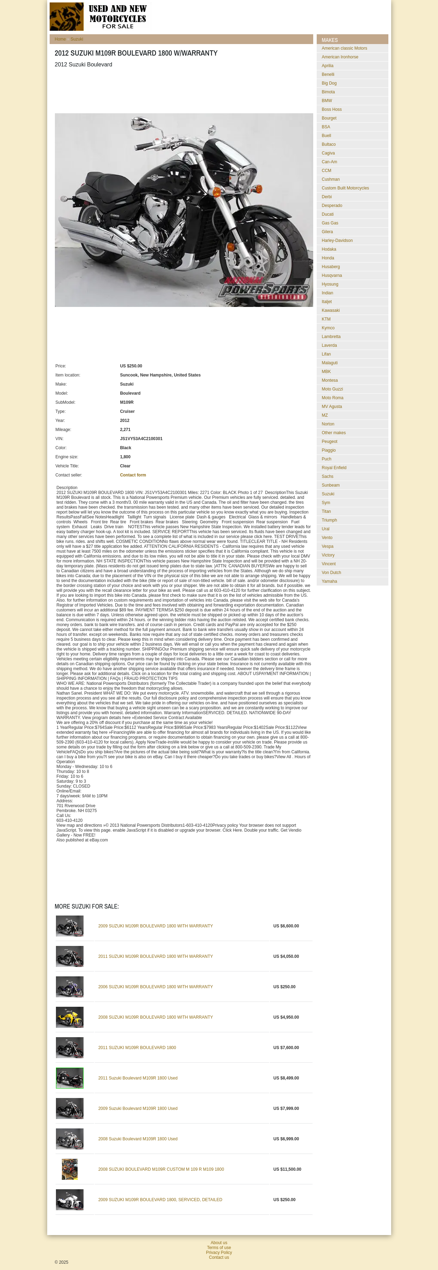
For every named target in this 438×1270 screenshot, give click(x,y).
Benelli (328, 74)
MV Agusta (332, 406)
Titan (326, 511)
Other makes (334, 432)
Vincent (329, 563)
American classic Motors (344, 48)
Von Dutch (331, 572)
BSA (326, 126)
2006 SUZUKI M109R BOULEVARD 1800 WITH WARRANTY (155, 986)
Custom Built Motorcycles (345, 188)
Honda (328, 258)
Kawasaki (331, 310)
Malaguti (330, 362)
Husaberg (331, 266)
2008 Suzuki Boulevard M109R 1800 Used (138, 1138)
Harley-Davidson (337, 240)
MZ (325, 415)
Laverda (329, 345)
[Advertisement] (182, 90)
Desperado (332, 205)
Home (60, 39)
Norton (328, 424)
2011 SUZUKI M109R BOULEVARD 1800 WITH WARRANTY (155, 956)
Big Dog (329, 83)
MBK (326, 371)
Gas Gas (330, 223)
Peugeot (330, 441)
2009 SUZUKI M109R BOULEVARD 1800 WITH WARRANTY (155, 926)
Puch (326, 459)
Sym (326, 502)
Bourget (329, 118)
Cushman (331, 179)
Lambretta (331, 336)
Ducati (328, 214)
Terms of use (219, 1247)
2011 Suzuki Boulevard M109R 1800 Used (138, 1078)
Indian (327, 292)
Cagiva (328, 153)
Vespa (327, 546)
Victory (328, 555)
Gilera (327, 231)
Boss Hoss (332, 109)
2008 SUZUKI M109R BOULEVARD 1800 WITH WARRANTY (155, 1017)
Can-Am (329, 161)
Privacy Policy (219, 1252)
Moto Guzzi (332, 389)
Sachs (327, 476)
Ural (326, 528)
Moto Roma (333, 397)
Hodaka (329, 249)
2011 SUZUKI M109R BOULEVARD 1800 (137, 1047)
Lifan (326, 354)
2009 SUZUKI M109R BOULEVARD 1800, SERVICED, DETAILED (160, 1199)
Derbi (327, 196)
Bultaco (329, 144)
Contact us (219, 1257)
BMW (327, 100)
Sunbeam (331, 485)
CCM (326, 170)
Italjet (327, 301)
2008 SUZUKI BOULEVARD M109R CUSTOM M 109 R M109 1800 (161, 1169)
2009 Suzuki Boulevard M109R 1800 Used (138, 1108)
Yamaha (329, 581)
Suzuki (77, 39)
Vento (327, 537)
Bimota (328, 91)
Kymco (328, 327)
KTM (326, 319)
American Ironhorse (340, 57)
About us (219, 1242)
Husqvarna (332, 275)
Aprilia (327, 65)
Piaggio (329, 450)
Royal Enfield (334, 467)
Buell (326, 135)
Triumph (329, 520)
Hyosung (330, 284)
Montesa (330, 380)
